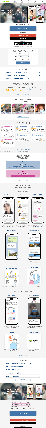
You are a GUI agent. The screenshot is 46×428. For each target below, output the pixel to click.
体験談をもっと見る (23, 116)
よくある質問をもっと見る (23, 379)
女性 (25, 53)
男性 (20, 53)
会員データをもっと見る (23, 94)
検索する (23, 62)
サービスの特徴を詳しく (23, 355)
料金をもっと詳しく (23, 180)
